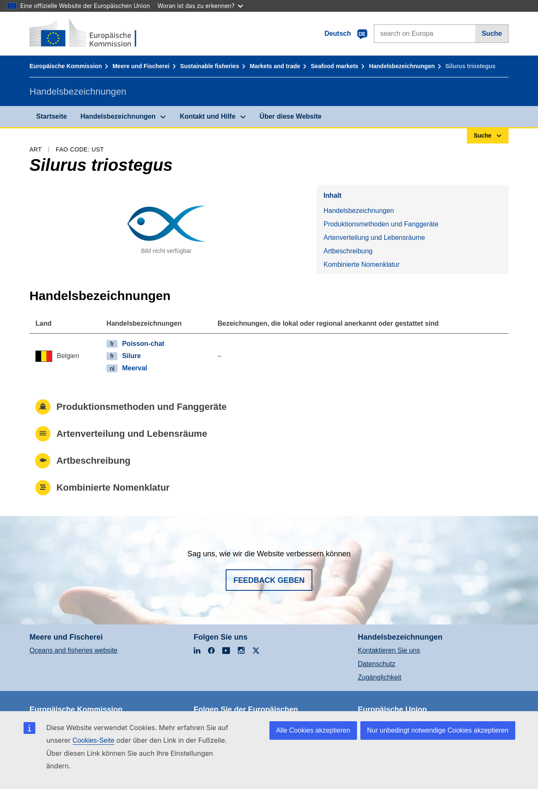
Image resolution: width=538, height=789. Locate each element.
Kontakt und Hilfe (207, 116)
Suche (492, 33)
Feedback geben (268, 580)
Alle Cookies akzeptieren (313, 730)
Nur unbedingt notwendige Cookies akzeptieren (438, 730)
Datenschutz (376, 663)
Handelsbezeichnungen (401, 66)
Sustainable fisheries (209, 66)
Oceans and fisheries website (73, 650)
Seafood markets (334, 66)
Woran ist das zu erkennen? (200, 5)
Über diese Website (291, 116)
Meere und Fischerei (140, 66)
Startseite (51, 116)
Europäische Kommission (65, 66)
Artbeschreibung (348, 251)
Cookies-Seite (93, 740)
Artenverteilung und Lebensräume (374, 237)
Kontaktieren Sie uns (389, 650)
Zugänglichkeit (379, 677)
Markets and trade (275, 66)
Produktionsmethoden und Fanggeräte (380, 224)
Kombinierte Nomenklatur (361, 264)
